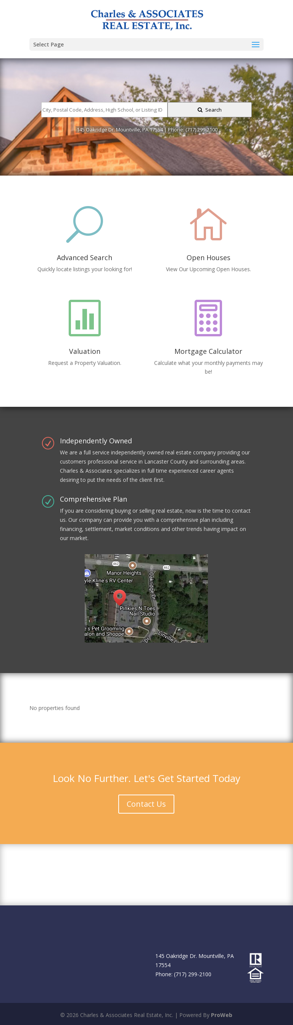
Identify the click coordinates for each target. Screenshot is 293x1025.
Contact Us (146, 804)
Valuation (84, 351)
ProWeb (221, 1015)
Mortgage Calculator (208, 351)
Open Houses (208, 257)
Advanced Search (84, 257)
